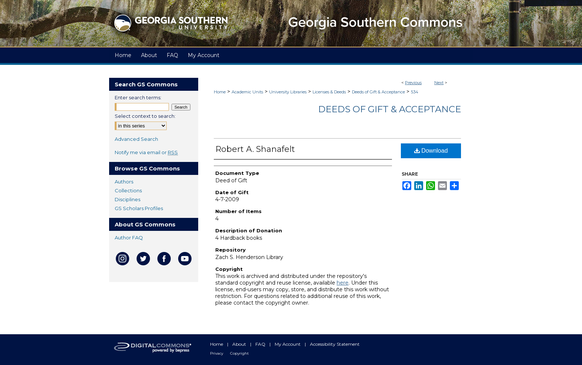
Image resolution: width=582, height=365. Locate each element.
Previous (413, 82)
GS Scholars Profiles (139, 208)
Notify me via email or (146, 152)
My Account (288, 344)
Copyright (239, 353)
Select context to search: (145, 116)
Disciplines (127, 199)
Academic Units (247, 91)
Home (220, 91)
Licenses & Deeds (329, 91)
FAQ (261, 344)
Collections (128, 190)
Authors (124, 182)
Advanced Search (136, 139)
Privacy (217, 353)
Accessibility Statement (335, 344)
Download (431, 150)
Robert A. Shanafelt (255, 149)
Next (439, 82)
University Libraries (288, 91)
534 (414, 91)
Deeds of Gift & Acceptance (378, 91)
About (239, 344)
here (343, 282)
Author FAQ (129, 237)
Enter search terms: (138, 97)
